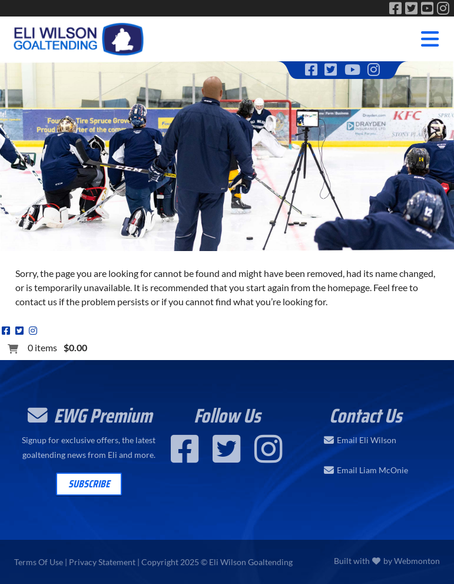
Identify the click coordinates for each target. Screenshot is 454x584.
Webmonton (417, 561)
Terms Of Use (38, 562)
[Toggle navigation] (430, 39)
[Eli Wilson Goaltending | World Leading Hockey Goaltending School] (79, 37)
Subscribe (89, 484)
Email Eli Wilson (366, 440)
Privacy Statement (102, 562)
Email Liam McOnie (372, 470)
